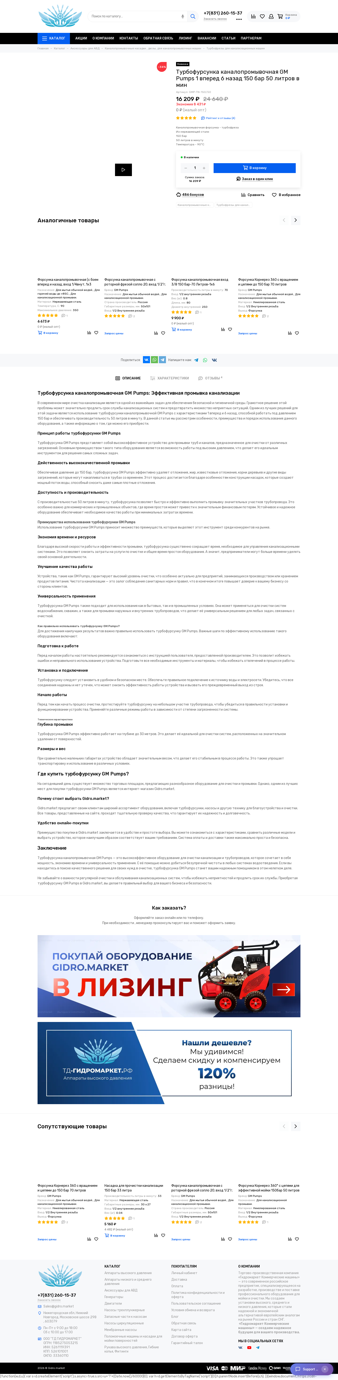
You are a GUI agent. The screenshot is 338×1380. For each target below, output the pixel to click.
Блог (175, 1317)
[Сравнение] (253, 16)
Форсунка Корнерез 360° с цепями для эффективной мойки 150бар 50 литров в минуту (269, 1188)
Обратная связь (183, 1323)
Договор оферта (184, 1336)
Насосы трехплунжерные (124, 1310)
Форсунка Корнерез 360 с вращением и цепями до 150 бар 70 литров (268, 282)
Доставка (179, 1280)
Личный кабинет (184, 1273)
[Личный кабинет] (271, 16)
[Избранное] (262, 16)
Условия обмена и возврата (193, 1310)
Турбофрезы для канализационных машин (234, 205)
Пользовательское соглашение (196, 1304)
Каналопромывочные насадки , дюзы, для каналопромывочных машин (196, 205)
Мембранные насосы (120, 1330)
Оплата (177, 1286)
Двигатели (113, 1304)
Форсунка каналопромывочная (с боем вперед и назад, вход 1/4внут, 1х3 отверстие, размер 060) (68, 282)
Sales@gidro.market (58, 1306)
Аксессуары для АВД (121, 1290)
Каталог (53, 38)
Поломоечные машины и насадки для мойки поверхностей (133, 1338)
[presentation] (284, 220)
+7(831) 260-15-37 (223, 13)
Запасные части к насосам (125, 1317)
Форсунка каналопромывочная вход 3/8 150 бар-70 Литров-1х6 (199, 282)
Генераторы (113, 1297)
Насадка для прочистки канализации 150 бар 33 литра (133, 1188)
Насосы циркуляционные (124, 1323)
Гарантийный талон (187, 1343)
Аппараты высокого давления (128, 1273)
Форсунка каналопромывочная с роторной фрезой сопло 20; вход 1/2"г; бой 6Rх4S (135, 282)
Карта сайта (181, 1330)
